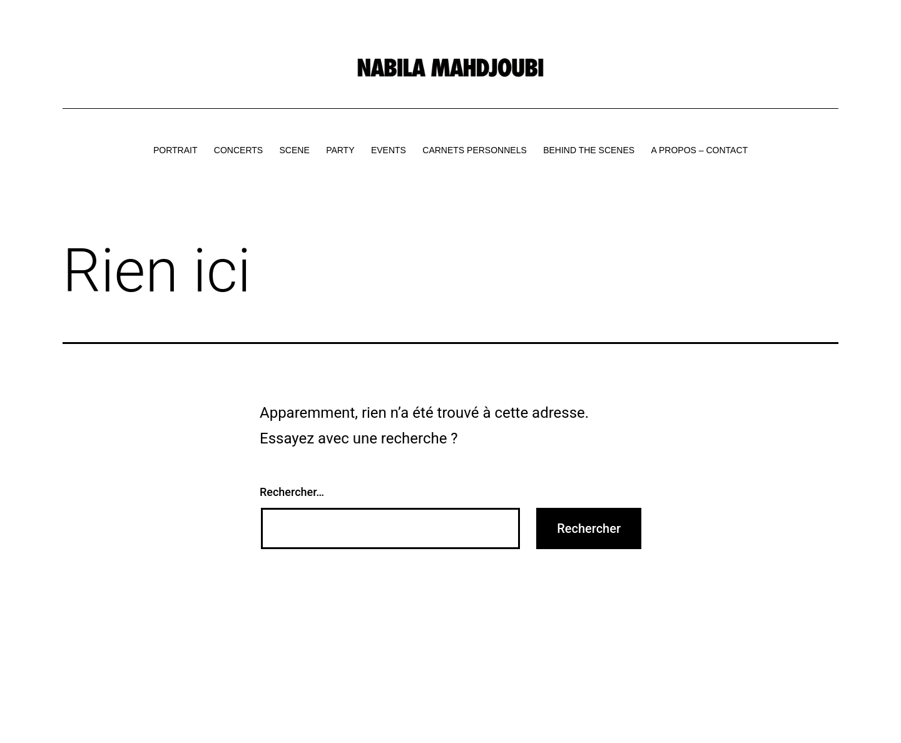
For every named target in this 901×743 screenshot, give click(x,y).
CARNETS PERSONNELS (474, 150)
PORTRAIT (175, 150)
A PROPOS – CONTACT (699, 150)
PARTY (340, 150)
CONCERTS (238, 150)
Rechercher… (292, 491)
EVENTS (388, 150)
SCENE (295, 150)
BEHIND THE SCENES (588, 150)
